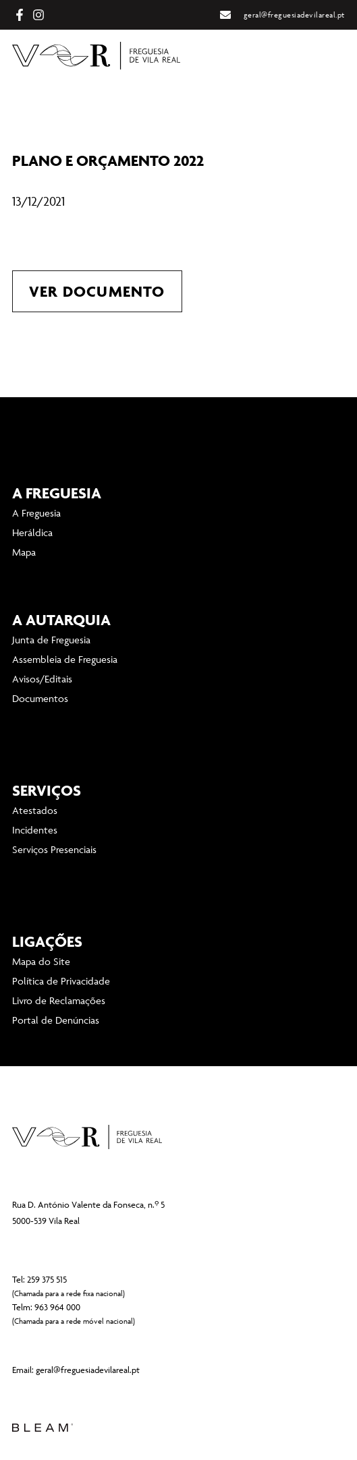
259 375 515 (47, 1279)
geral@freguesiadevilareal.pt (88, 1369)
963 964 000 (57, 1307)
